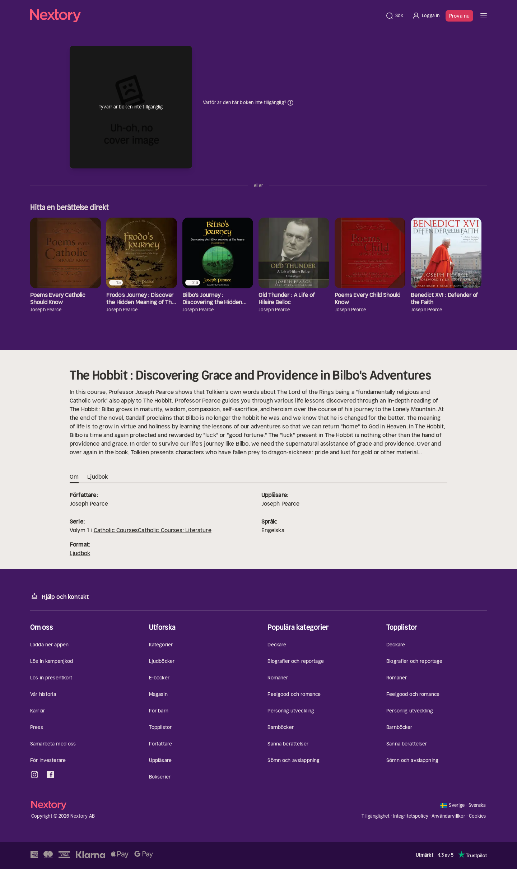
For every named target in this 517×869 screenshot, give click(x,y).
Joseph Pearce (89, 503)
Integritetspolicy (410, 816)
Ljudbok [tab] (97, 477)
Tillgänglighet (376, 816)
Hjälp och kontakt (59, 596)
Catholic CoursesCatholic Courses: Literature (152, 530)
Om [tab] (74, 477)
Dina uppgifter (290, 102)
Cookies (477, 816)
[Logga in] (425, 15)
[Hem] (205, 15)
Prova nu (459, 16)
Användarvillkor (448, 816)
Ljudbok (80, 553)
